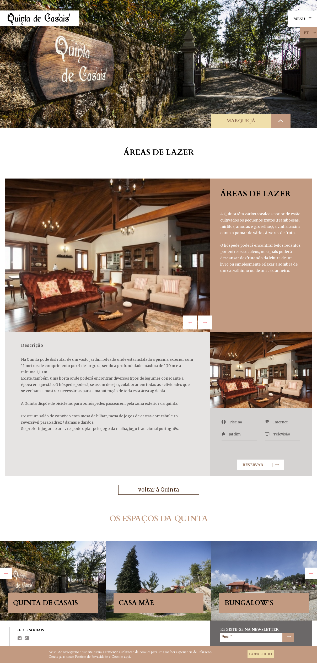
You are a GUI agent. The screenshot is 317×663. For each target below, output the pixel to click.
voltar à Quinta (158, 489)
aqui (127, 656)
